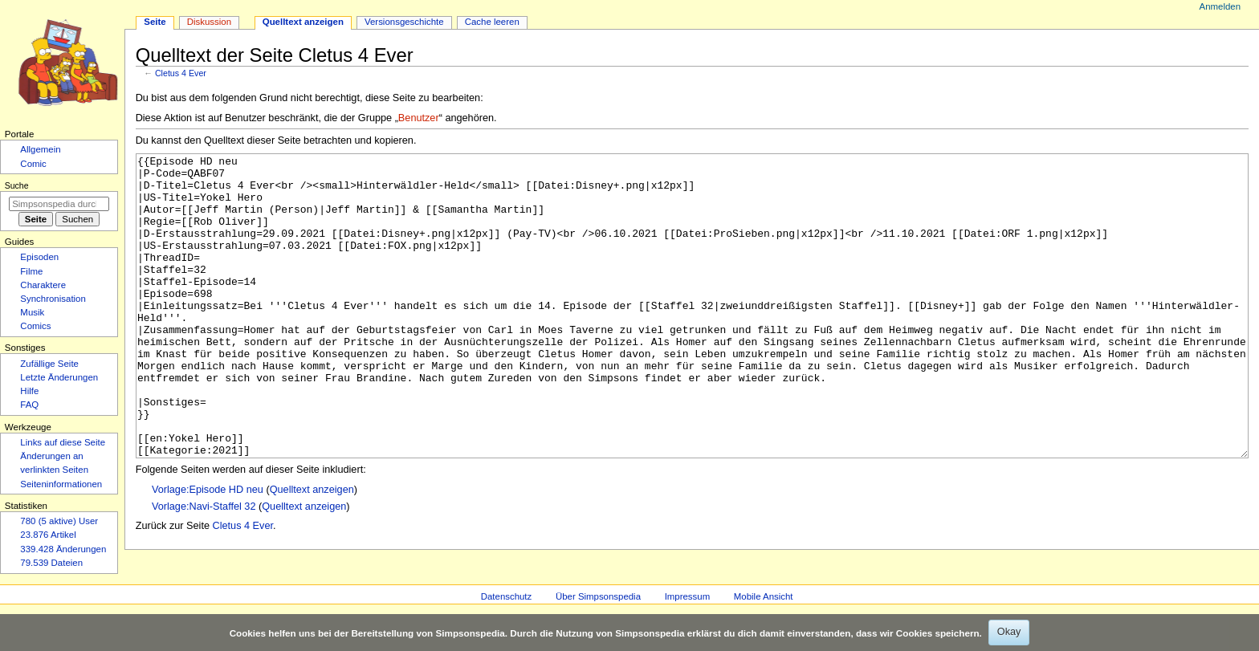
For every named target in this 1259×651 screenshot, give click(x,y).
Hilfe (29, 391)
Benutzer (418, 118)
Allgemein (40, 149)
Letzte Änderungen (59, 377)
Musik (32, 312)
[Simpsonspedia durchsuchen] (59, 204)
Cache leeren (492, 21)
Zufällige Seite (49, 363)
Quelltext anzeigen (312, 549)
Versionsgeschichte (404, 21)
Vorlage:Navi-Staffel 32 (204, 566)
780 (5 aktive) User (59, 521)
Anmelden (1220, 6)
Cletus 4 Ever (180, 73)
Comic (33, 164)
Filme (31, 271)
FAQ (29, 404)
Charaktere (43, 285)
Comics (35, 326)
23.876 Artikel (47, 534)
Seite (154, 21)
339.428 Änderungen (63, 549)
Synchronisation (53, 298)
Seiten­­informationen (61, 484)
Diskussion (209, 21)
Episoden (39, 257)
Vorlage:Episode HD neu (207, 549)
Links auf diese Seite (62, 442)
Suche (17, 185)
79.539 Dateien (51, 563)
